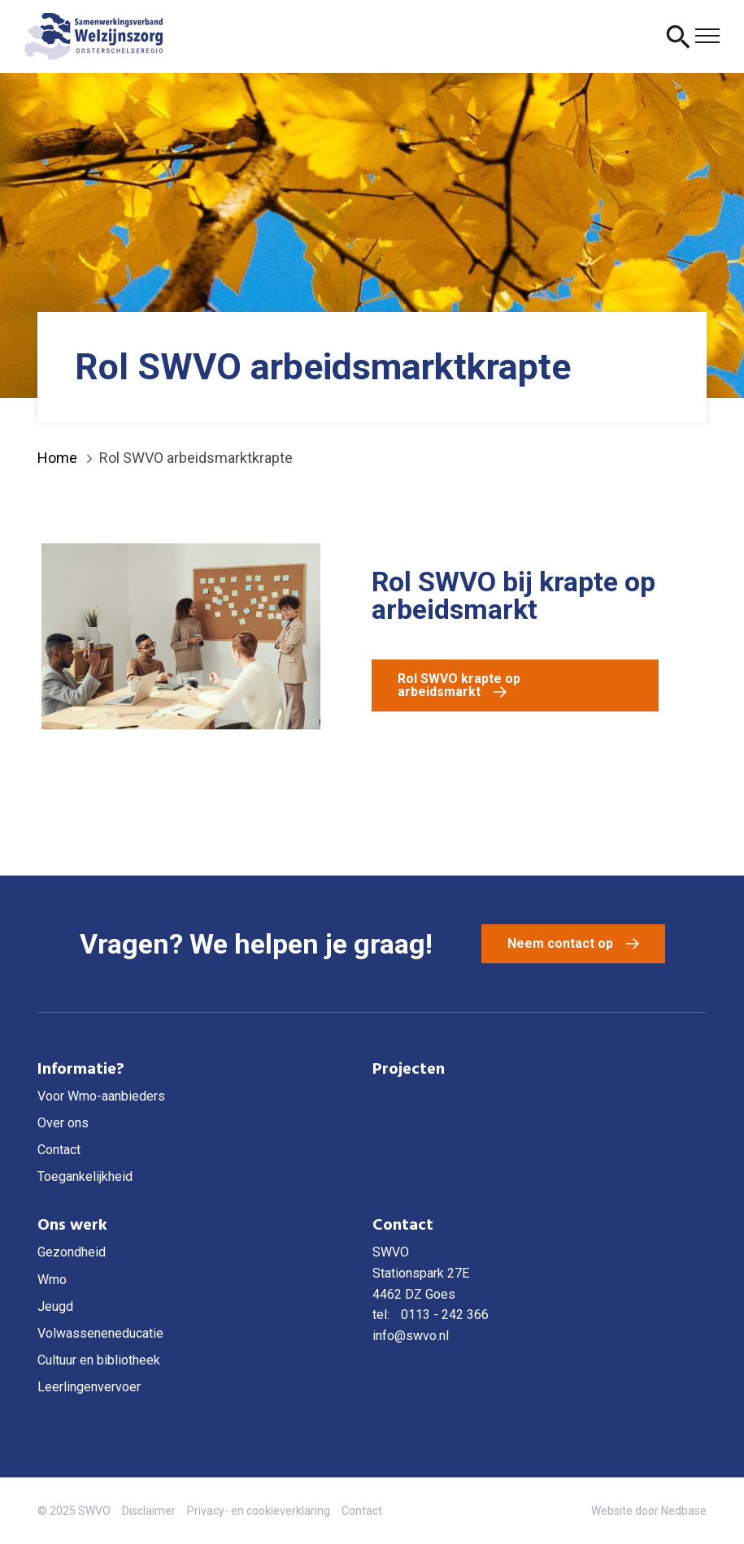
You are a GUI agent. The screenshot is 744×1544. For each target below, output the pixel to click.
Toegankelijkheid (85, 1176)
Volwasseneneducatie (100, 1333)
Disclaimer (149, 1510)
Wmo (52, 1279)
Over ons (63, 1123)
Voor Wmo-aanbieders (101, 1096)
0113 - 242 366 (445, 1314)
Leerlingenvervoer (89, 1387)
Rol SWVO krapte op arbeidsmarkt (459, 685)
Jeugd (55, 1306)
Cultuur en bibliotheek (98, 1360)
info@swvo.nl (410, 1335)
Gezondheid (71, 1252)
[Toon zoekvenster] (678, 36)
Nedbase (684, 1510)
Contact (58, 1149)
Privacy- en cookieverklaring (258, 1510)
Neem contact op (560, 943)
